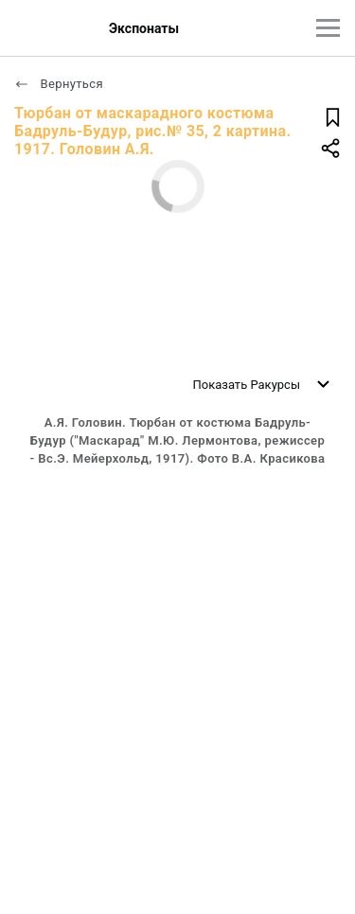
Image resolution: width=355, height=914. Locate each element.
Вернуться (58, 84)
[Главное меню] (328, 27)
